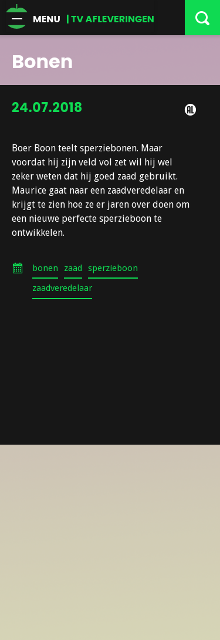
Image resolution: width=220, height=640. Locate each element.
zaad (73, 268)
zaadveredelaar (62, 288)
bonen (45, 268)
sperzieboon (113, 268)
